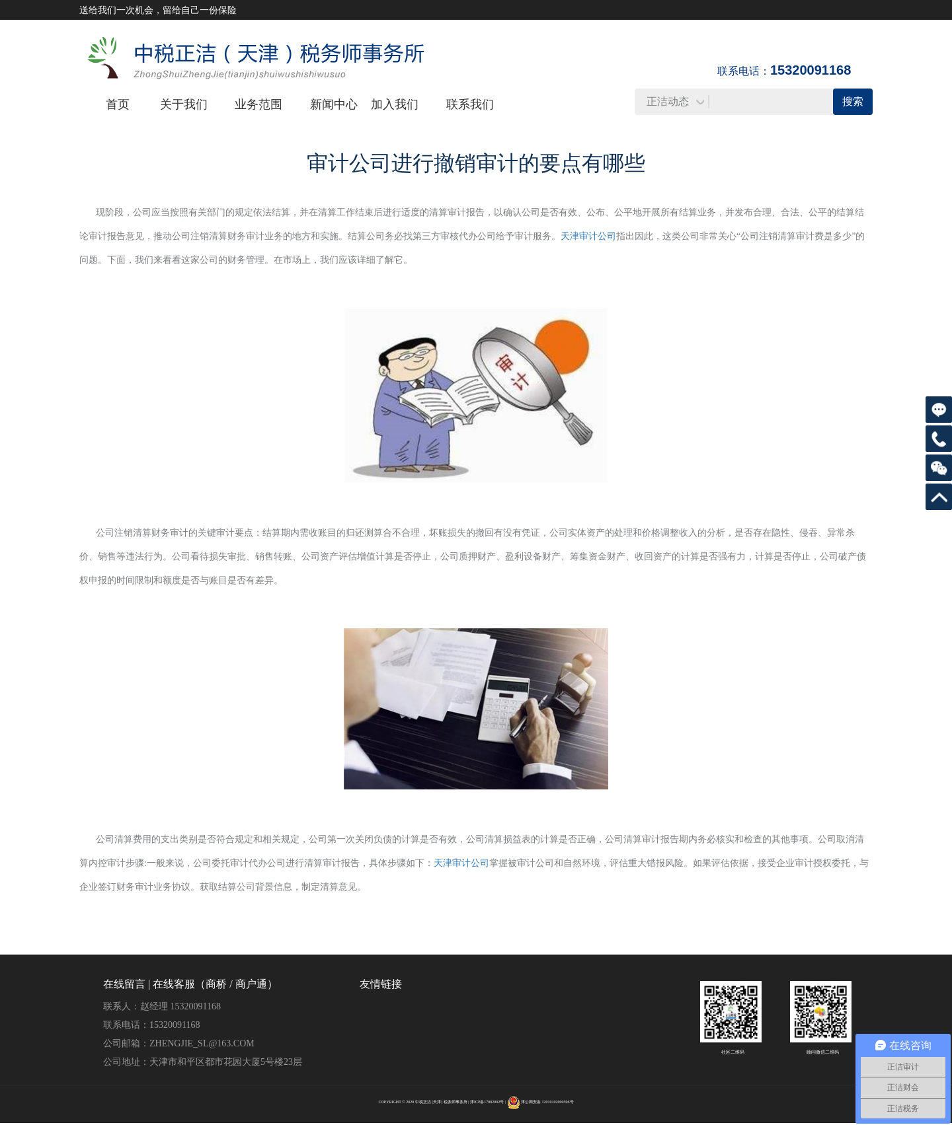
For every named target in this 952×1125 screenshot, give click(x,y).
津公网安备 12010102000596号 (547, 1102)
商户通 (251, 984)
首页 (118, 104)
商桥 (216, 984)
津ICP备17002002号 (487, 1102)
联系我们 (470, 104)
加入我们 (394, 104)
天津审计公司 (588, 236)
